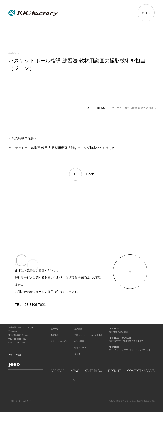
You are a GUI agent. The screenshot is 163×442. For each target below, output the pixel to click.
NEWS (74, 355)
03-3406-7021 (35, 305)
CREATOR (57, 355)
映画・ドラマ (80, 331)
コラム (73, 364)
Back (81, 174)
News (101, 107)
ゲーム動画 (79, 325)
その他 (77, 338)
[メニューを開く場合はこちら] (146, 12)
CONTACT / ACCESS (141, 355)
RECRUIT (114, 355)
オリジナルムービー (59, 325)
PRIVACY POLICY (19, 384)
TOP (87, 107)
